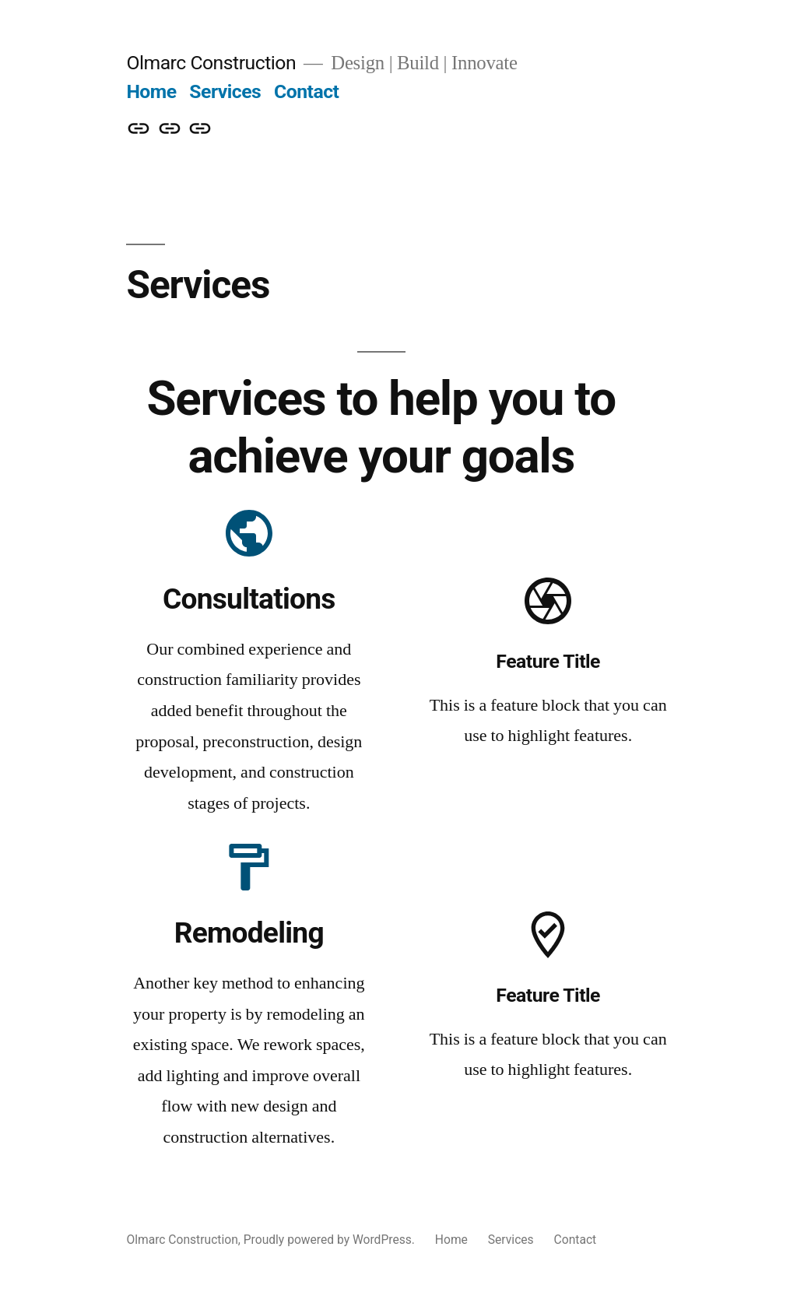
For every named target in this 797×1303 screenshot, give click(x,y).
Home (151, 91)
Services (225, 91)
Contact (306, 91)
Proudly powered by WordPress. (331, 1239)
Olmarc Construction (211, 62)
